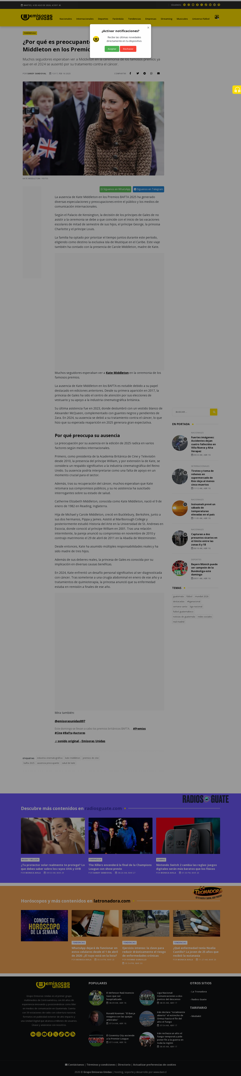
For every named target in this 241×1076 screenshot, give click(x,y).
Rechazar (128, 48)
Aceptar (112, 48)
